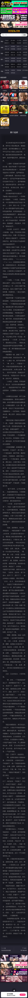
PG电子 (7, 40)
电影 (2, 53)
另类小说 (13, 67)
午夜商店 (13, 70)
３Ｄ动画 (25, 46)
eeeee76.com (14, 31)
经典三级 (13, 55)
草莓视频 (19, 70)
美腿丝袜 (7, 61)
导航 (2, 71)
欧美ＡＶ (19, 46)
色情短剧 (13, 72)
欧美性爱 (25, 52)
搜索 (25, 35)
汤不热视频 (25, 70)
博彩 (2, 41)
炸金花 (12, 43)
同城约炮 (7, 70)
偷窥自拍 (7, 58)
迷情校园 (7, 67)
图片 (2, 59)
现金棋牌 (19, 43)
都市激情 (7, 64)
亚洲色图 (13, 58)
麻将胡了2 (7, 43)
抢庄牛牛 (25, 43)
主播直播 (19, 49)
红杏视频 (7, 72)
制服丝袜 (7, 55)
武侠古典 (25, 64)
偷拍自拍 (13, 52)
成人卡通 (19, 52)
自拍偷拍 (13, 46)
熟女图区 (19, 61)
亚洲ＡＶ (7, 46)
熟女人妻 (7, 49)
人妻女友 (19, 64)
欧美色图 (19, 58)
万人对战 (19, 40)
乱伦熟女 (19, 55)
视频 (2, 47)
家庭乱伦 (13, 64)
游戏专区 (25, 40)
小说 (2, 65)
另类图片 (25, 61)
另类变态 (25, 55)
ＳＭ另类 (25, 49)
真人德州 (13, 40)
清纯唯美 (13, 61)
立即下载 (23, 994)
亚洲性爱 (7, 52)
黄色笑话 (19, 67)
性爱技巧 (25, 67)
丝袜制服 (13, 49)
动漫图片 (25, 58)
